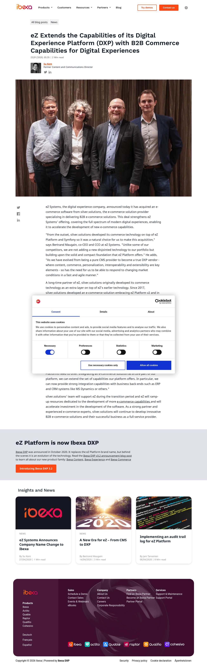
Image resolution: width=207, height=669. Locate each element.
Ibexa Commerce (121, 459)
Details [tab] (103, 312)
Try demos (147, 7)
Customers (64, 7)
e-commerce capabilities (134, 401)
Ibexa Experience (95, 459)
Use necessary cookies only (103, 365)
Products (44, 7)
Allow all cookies (149, 365)
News (54, 22)
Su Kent (48, 63)
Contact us (169, 7)
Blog (118, 7)
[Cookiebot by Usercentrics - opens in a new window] (157, 301)
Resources (83, 7)
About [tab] (151, 312)
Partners (103, 7)
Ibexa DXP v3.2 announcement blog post (107, 455)
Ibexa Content (74, 459)
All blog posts (39, 22)
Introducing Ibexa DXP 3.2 (36, 468)
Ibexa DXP (22, 452)
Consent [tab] (55, 312)
